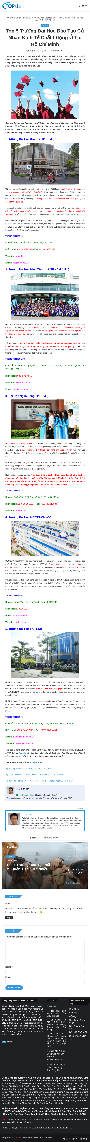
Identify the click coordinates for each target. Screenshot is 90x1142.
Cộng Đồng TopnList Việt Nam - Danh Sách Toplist (35, 1138)
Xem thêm (16, 1034)
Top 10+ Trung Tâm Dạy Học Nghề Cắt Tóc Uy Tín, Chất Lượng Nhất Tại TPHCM (39, 781)
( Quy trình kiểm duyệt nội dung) (46, 795)
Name (9, 967)
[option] (45, 865)
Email (8, 977)
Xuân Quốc (32, 51)
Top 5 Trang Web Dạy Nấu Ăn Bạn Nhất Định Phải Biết (28, 769)
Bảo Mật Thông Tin (78, 1032)
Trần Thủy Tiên (22, 789)
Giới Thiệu (74, 1009)
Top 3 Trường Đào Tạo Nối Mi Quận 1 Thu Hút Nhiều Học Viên (28, 867)
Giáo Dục (25, 18)
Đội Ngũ (73, 1016)
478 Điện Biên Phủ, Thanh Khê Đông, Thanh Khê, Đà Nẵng (56, 1025)
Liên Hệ (73, 1012)
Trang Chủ (13, 18)
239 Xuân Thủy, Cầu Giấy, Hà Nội (56, 1013)
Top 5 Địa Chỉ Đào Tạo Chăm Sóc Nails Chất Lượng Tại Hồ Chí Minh (34, 775)
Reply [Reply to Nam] (9, 917)
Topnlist (24, 129)
